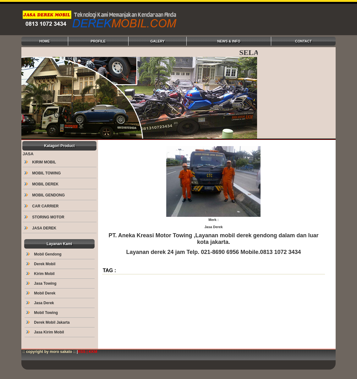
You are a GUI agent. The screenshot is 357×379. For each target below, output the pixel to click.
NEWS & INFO (228, 41)
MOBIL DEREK (41, 184)
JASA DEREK (41, 228)
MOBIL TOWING (43, 173)
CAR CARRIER (42, 206)
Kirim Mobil (41, 274)
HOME (44, 41)
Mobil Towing (42, 312)
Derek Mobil (41, 264)
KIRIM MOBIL (40, 162)
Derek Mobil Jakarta (48, 322)
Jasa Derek (40, 303)
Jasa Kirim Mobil (45, 332)
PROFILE (98, 41)
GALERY (157, 41)
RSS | (83, 351)
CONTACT (303, 41)
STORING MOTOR (44, 217)
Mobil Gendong (44, 254)
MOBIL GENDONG (45, 195)
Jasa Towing (42, 283)
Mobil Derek (41, 293)
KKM (93, 351)
